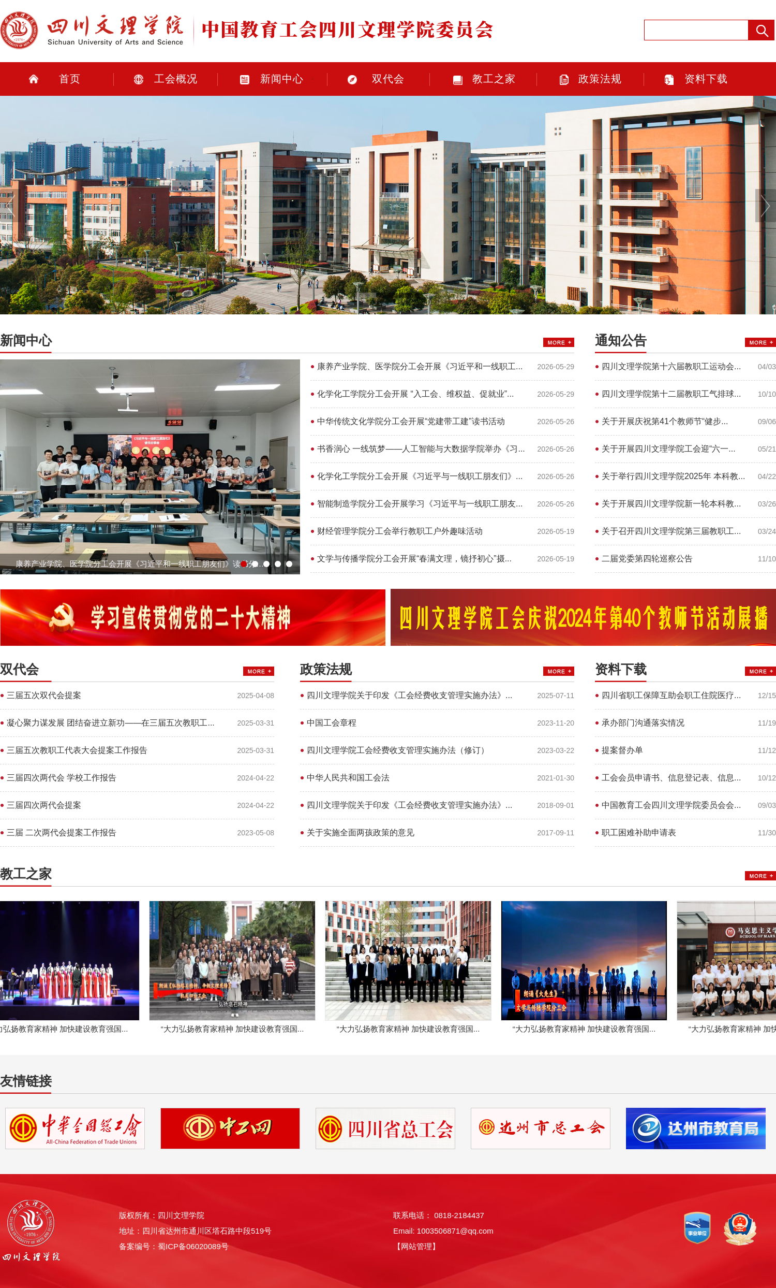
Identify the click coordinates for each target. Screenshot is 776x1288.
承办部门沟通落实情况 (643, 722)
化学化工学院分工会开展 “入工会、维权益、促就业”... (415, 393)
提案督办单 (622, 750)
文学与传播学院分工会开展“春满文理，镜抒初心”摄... (414, 558)
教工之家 (494, 78)
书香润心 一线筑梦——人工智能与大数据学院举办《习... (421, 448)
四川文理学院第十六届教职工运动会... (671, 366)
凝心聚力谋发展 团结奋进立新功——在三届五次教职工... (111, 722)
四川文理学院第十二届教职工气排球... (671, 393)
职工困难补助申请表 (639, 832)
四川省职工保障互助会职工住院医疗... (671, 695)
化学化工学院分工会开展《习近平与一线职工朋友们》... (420, 476)
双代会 (388, 78)
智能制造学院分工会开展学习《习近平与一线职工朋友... (420, 503)
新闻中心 (282, 78)
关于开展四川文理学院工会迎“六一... (669, 448)
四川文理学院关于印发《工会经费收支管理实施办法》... (409, 695)
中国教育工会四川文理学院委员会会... (671, 805)
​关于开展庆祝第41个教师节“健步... (665, 421)
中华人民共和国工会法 (348, 777)
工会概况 (176, 78)
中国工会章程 (331, 722)
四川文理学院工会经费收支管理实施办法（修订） (398, 750)
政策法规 (600, 78)
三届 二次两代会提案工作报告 (61, 832)
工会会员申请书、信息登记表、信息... (671, 777)
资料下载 (706, 78)
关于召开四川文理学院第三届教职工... (671, 531)
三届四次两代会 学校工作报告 (61, 777)
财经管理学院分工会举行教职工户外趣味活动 (400, 531)
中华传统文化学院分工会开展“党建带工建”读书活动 (411, 421)
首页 (70, 78)
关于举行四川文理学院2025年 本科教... (673, 476)
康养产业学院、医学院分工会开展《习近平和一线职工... (420, 366)
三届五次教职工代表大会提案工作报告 (77, 750)
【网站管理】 (416, 1246)
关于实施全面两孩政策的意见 (360, 832)
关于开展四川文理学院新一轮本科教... (671, 503)
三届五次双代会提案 (44, 695)
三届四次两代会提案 (44, 805)
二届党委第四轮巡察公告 (647, 558)
